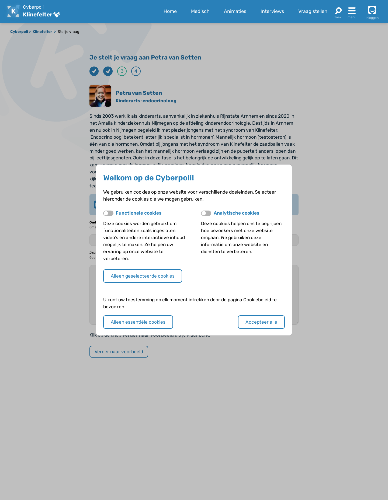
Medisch (200, 11)
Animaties (235, 11)
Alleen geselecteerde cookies (143, 276)
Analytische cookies (236, 213)
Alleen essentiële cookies (138, 322)
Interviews (272, 11)
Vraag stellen (312, 11)
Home (170, 11)
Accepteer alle (261, 322)
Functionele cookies (138, 213)
